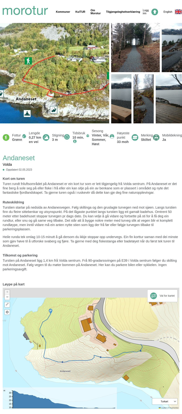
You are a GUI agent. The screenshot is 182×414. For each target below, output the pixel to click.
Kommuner (63, 11)
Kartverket (174, 408)
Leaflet (163, 408)
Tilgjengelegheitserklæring (123, 11)
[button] (51, 311)
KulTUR (80, 11)
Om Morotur (96, 12)
